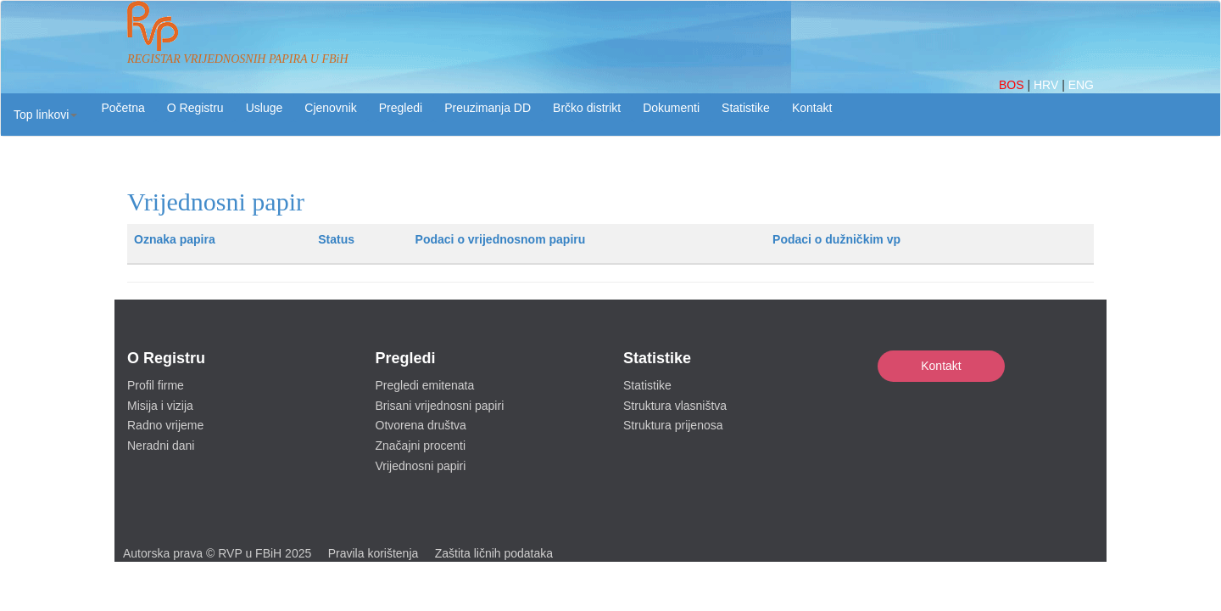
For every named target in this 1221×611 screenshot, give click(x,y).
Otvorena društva (421, 425)
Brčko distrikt (587, 108)
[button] (45, 114)
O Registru (195, 108)
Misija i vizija (160, 405)
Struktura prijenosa (673, 425)
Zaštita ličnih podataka (494, 553)
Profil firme (155, 385)
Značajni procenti (421, 445)
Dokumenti (671, 108)
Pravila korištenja (373, 553)
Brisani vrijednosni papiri (440, 405)
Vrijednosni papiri (421, 466)
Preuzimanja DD (487, 108)
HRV (1048, 85)
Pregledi (400, 108)
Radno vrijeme (165, 425)
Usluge (264, 108)
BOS (1013, 85)
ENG (1081, 85)
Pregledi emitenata (425, 385)
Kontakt (941, 366)
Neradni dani (160, 445)
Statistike (746, 108)
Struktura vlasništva (675, 405)
